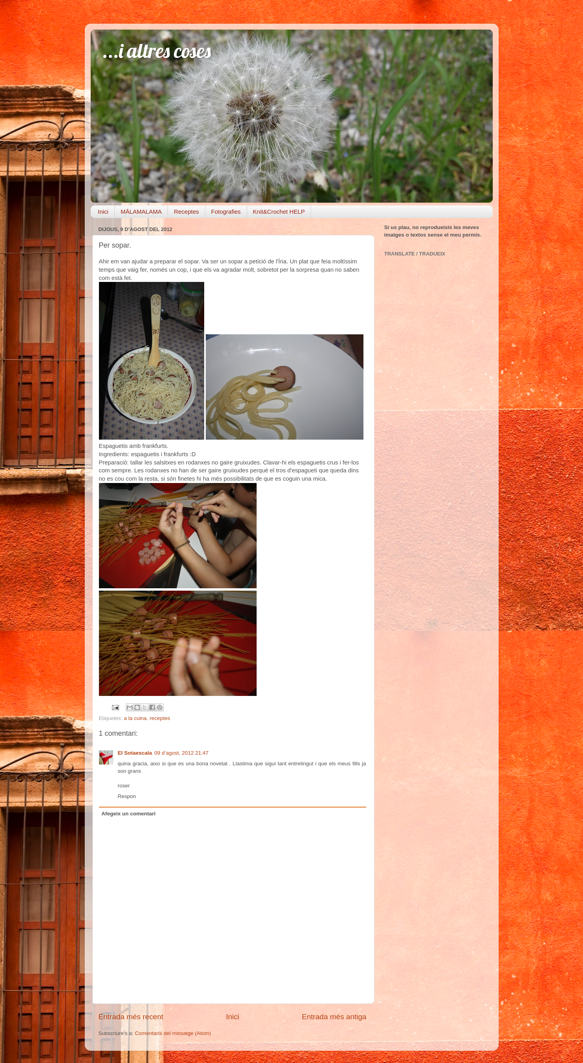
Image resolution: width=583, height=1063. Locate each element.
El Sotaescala (135, 753)
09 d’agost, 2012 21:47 (182, 753)
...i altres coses (156, 50)
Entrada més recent (131, 1017)
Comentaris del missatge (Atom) (173, 1033)
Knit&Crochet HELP (279, 211)
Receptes (186, 211)
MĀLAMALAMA (141, 211)
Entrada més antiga (334, 1017)
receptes (160, 718)
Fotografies (226, 211)
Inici (103, 211)
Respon (127, 796)
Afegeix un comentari (128, 814)
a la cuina (135, 718)
